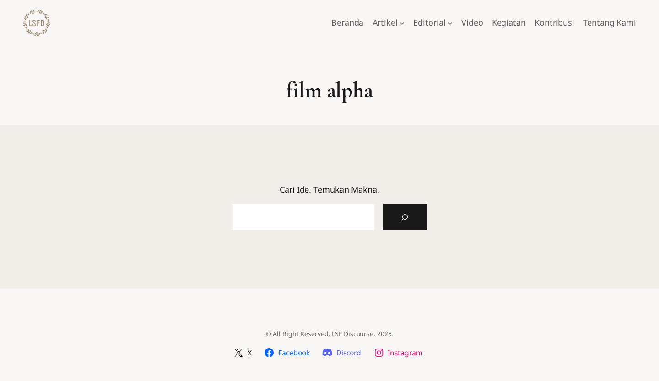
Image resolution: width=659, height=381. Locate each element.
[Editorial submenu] (450, 23)
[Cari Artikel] (405, 217)
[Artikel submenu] (402, 23)
